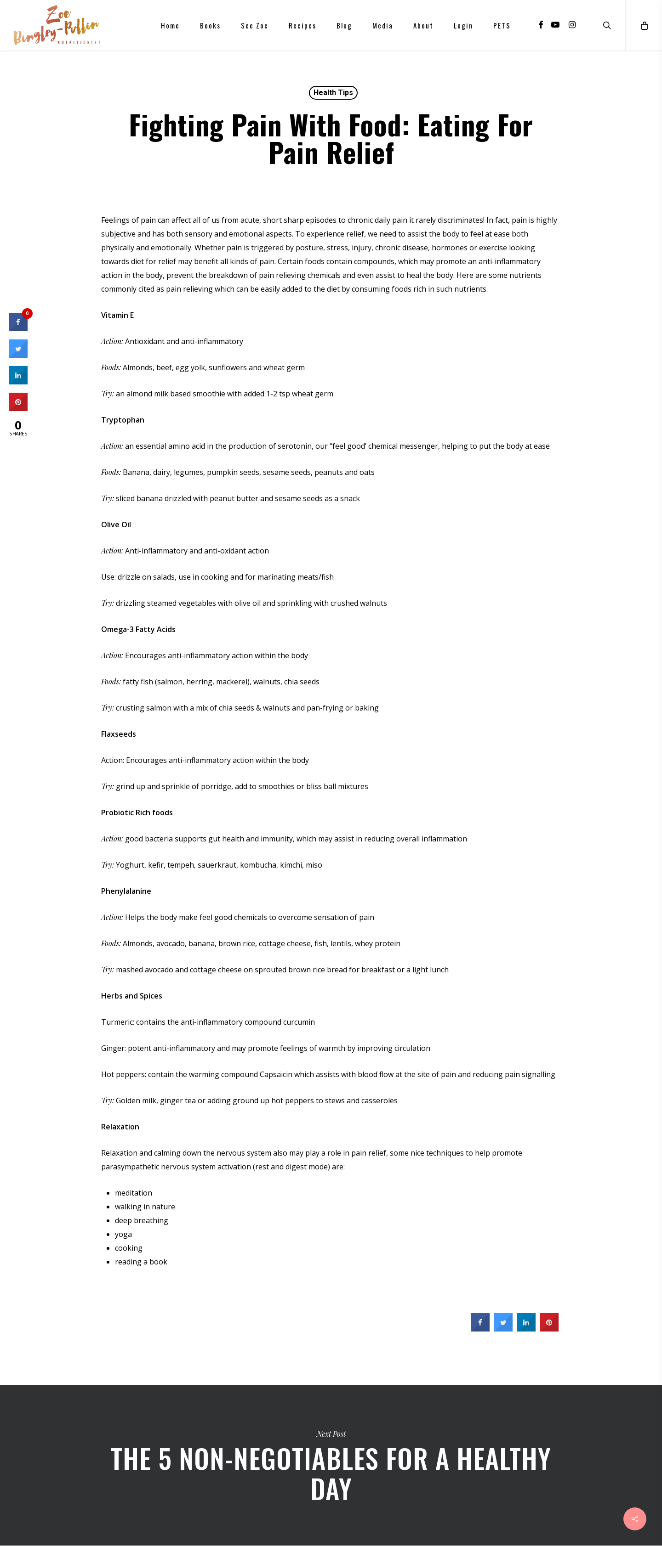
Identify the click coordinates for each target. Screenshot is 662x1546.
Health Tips (333, 92)
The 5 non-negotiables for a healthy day (331, 1465)
